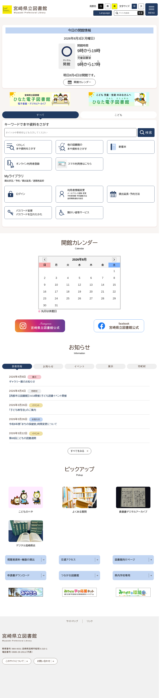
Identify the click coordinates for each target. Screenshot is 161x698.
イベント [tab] (79, 366)
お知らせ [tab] (48, 366)
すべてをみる (77, 451)
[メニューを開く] (151, 9)
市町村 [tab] (142, 366)
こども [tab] (118, 114)
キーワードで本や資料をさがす (26, 124)
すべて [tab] (40, 114)
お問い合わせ (43, 661)
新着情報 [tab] (17, 366)
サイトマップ (72, 621)
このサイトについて (15, 661)
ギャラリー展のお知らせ (22, 381)
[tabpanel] (79, 173)
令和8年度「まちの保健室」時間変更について (33, 424)
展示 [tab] (110, 366)
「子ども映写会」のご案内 (22, 410)
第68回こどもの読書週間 (22, 438)
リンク (90, 621)
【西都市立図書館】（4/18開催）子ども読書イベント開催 (38, 395)
